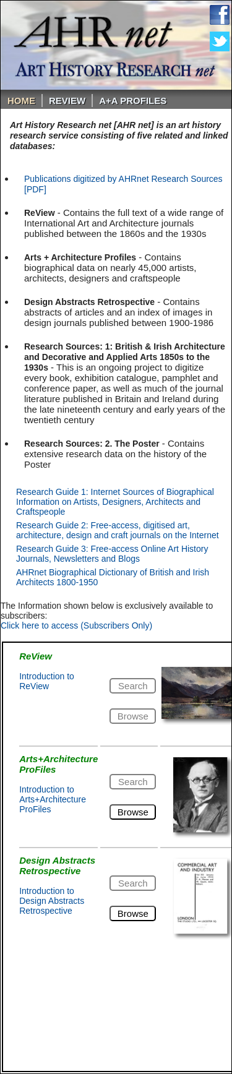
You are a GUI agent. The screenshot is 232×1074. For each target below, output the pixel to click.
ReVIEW (67, 100)
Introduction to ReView (46, 681)
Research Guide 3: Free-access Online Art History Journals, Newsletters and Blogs (112, 554)
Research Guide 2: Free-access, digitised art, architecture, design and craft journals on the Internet (117, 530)
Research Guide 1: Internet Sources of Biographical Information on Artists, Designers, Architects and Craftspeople (115, 502)
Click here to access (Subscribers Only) (76, 625)
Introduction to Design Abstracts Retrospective (51, 901)
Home (21, 100)
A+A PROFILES (132, 100)
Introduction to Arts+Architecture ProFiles (52, 799)
